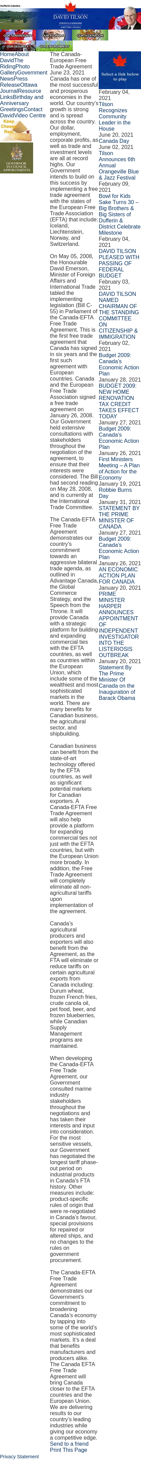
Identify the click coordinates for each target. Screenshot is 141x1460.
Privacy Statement (19, 1456)
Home (7, 54)
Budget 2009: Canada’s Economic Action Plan (119, 364)
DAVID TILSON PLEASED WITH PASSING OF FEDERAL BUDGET (119, 263)
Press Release (14, 82)
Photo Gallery (15, 69)
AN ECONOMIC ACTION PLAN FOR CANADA (118, 576)
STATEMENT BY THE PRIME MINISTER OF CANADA (119, 517)
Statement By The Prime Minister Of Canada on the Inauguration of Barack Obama (117, 683)
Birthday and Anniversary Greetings (21, 103)
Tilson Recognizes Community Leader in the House (114, 116)
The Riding (11, 63)
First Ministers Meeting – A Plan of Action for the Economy (119, 468)
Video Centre (30, 115)
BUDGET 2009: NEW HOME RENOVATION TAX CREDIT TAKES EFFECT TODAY (119, 401)
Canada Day (114, 141)
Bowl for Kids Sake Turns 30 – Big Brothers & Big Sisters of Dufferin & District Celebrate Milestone (120, 214)
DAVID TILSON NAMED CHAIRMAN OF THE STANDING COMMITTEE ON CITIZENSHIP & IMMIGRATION (119, 315)
